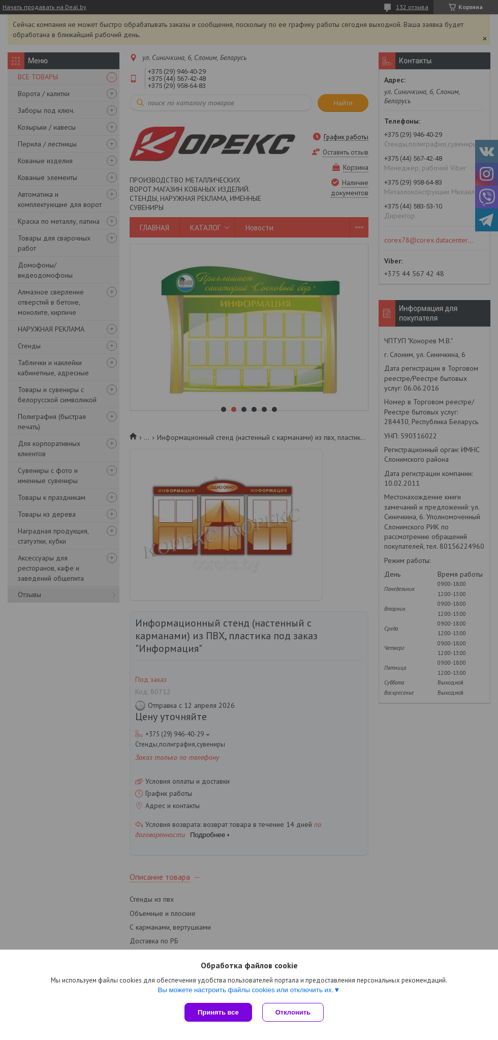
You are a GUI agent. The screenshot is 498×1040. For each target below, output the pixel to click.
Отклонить (292, 1012)
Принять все (218, 1012)
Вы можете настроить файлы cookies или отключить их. (245, 990)
